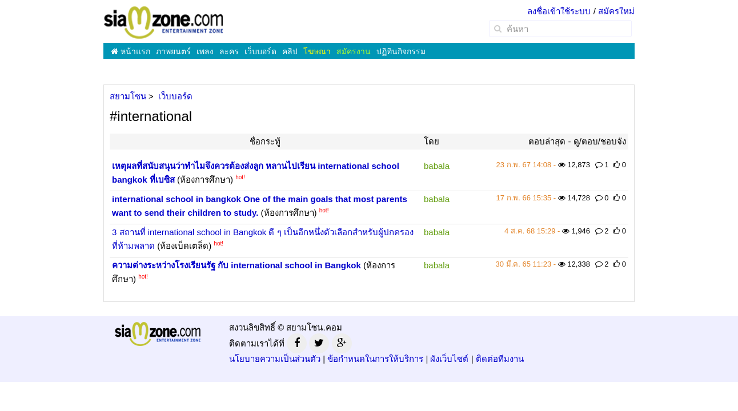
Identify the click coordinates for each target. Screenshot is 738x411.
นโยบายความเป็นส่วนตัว (274, 359)
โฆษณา (317, 51)
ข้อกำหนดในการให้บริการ (375, 359)
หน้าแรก (130, 51)
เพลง (205, 51)
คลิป (290, 51)
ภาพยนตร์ (173, 51)
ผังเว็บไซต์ (449, 359)
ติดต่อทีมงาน (500, 359)
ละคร (229, 51)
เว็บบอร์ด (260, 51)
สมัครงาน (353, 51)
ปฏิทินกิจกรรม (401, 51)
